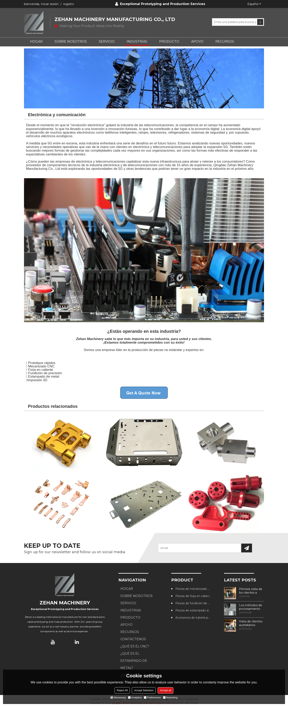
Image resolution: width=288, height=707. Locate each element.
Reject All (122, 690)
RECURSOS (224, 41)
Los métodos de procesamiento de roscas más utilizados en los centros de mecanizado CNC (251, 607)
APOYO (197, 41)
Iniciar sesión (50, 4)
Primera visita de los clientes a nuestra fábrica (250, 590)
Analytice (135, 697)
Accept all (165, 690)
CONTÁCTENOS (133, 639)
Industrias (137, 41)
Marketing (170, 697)
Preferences (152, 697)
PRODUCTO (169, 41)
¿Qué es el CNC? (134, 646)
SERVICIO (107, 41)
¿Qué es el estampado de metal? (133, 661)
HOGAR (36, 41)
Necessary (118, 697)
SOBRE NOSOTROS (71, 41)
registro (68, 4)
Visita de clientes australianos (250, 623)
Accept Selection (143, 690)
